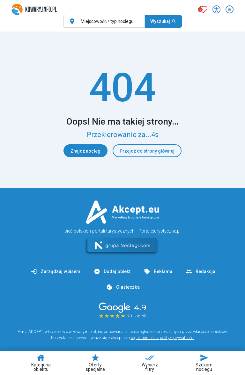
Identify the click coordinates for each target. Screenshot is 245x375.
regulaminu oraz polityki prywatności (162, 337)
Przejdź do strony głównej (147, 151)
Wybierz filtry (150, 362)
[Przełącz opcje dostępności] (216, 9)
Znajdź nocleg (85, 151)
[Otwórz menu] (230, 9)
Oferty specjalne (95, 362)
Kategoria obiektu (41, 362)
